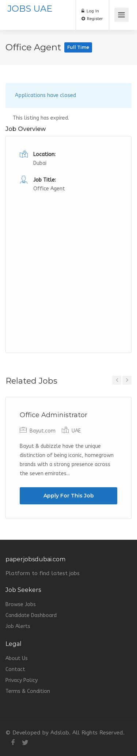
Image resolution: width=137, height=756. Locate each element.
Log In (90, 10)
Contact (15, 669)
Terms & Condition (27, 691)
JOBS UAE (29, 8)
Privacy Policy (21, 680)
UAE (76, 431)
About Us (16, 658)
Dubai (39, 163)
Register (92, 18)
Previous (116, 380)
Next (127, 380)
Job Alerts (17, 626)
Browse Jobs (20, 604)
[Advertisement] (68, 262)
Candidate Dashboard (31, 615)
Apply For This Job (68, 495)
